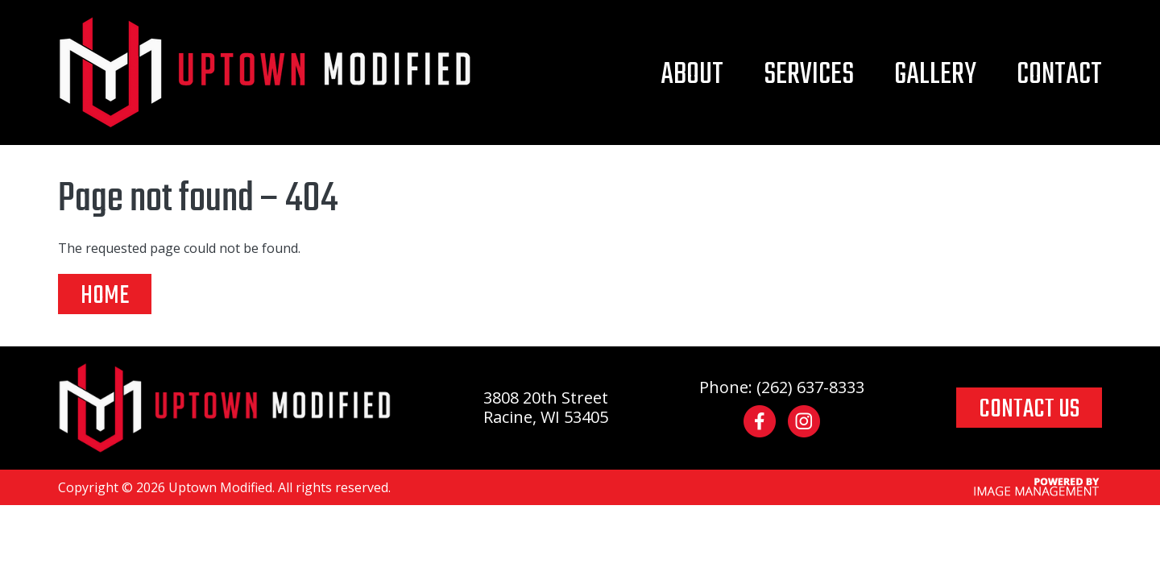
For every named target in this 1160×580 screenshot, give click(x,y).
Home (105, 295)
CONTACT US (1029, 408)
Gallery (935, 75)
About (692, 75)
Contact (1059, 75)
